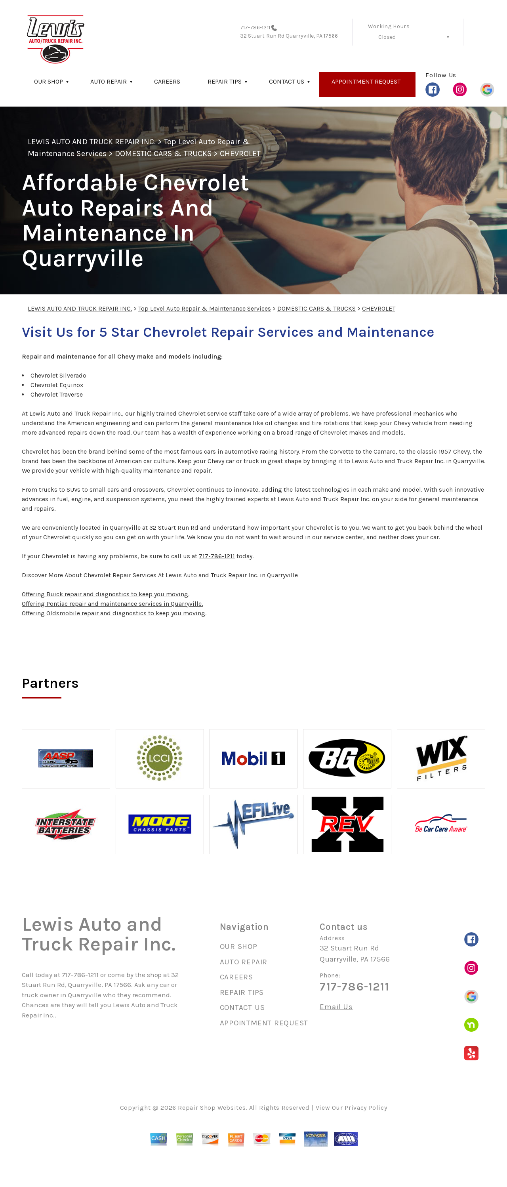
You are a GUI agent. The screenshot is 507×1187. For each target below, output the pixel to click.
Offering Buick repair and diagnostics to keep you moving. (105, 594)
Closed (387, 37)
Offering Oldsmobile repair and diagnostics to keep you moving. (114, 613)
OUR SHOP (48, 81)
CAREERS (167, 81)
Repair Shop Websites (212, 1107)
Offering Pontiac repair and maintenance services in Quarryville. (112, 603)
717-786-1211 (255, 27)
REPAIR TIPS (225, 81)
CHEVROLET (240, 153)
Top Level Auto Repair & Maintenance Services (204, 308)
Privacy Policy (366, 1107)
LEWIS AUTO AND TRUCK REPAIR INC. (92, 141)
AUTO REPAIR (108, 81)
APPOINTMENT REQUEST (366, 81)
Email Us (336, 1007)
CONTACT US (286, 81)
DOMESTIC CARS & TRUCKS (163, 153)
